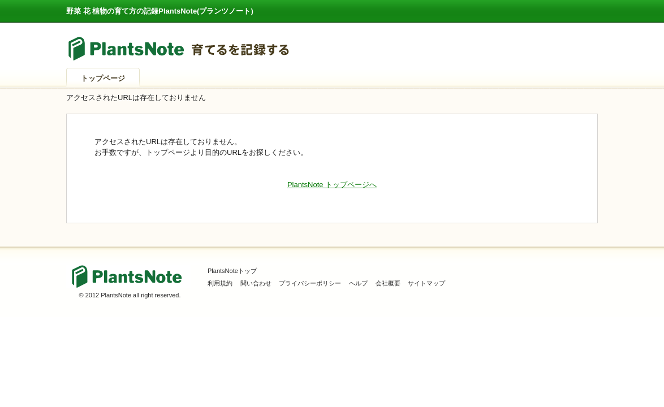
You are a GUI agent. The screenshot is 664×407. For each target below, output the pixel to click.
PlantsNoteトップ (232, 270)
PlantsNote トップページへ (332, 184)
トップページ (103, 78)
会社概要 (388, 283)
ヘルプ (358, 283)
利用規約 (220, 283)
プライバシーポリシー (310, 283)
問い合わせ (255, 283)
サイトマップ (426, 283)
